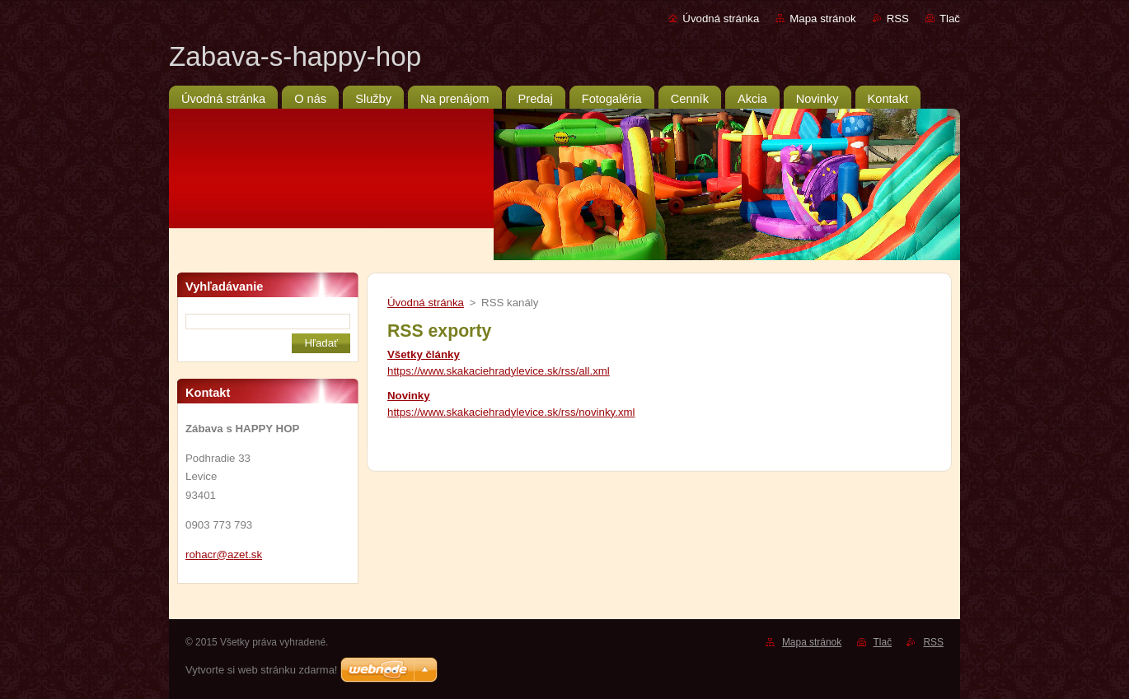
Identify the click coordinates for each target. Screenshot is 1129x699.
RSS (898, 18)
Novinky (408, 395)
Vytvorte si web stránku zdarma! (261, 670)
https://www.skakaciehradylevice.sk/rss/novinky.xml (511, 412)
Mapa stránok (822, 18)
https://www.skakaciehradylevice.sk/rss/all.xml (498, 371)
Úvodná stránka (720, 18)
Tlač (949, 18)
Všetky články (423, 354)
